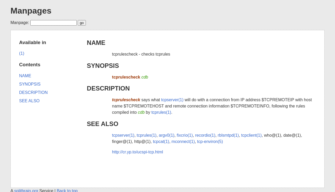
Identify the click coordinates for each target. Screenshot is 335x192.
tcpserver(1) (172, 100)
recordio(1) (205, 135)
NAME (96, 42)
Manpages (30, 10)
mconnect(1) (183, 141)
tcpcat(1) (161, 141)
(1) (21, 53)
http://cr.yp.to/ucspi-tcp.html (137, 152)
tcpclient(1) (251, 135)
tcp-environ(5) (210, 141)
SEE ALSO (102, 123)
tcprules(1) (161, 112)
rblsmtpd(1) (228, 135)
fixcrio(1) (185, 135)
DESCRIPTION (108, 88)
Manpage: (19, 22)
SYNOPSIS (103, 65)
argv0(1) (167, 135)
